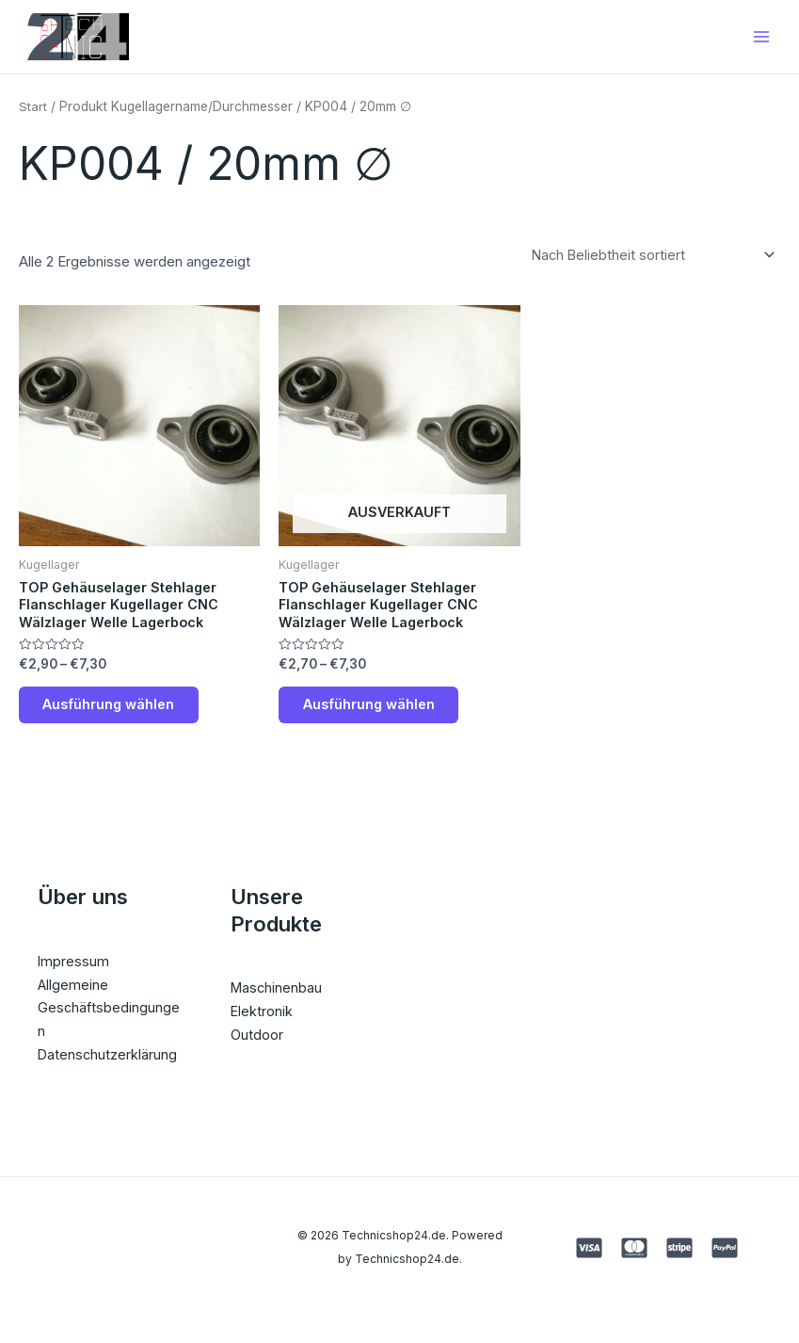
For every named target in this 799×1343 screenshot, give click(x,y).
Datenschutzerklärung (108, 1069)
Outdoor (257, 1050)
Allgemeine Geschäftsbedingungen (109, 1023)
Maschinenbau (278, 1003)
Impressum (74, 976)
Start (33, 112)
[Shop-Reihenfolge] (649, 262)
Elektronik (262, 1026)
